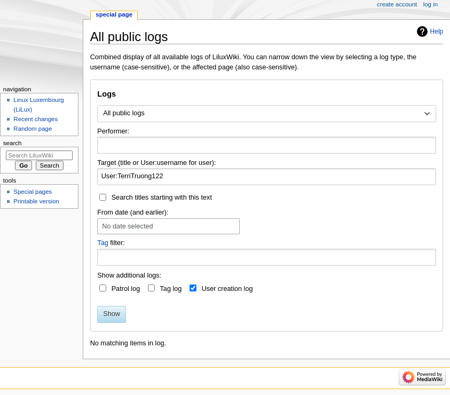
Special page (114, 14)
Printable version (36, 201)
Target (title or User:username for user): (156, 163)
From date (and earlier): (132, 212)
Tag (102, 243)
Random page (32, 128)
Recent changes (35, 119)
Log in (430, 4)
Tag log (170, 289)
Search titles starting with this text (162, 197)
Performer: (113, 131)
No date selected (127, 226)
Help (437, 31)
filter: (111, 243)
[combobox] (266, 113)
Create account (397, 4)
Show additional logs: (129, 275)
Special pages (32, 191)
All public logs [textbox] (124, 113)
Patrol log (126, 289)
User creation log (227, 289)
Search (12, 143)
